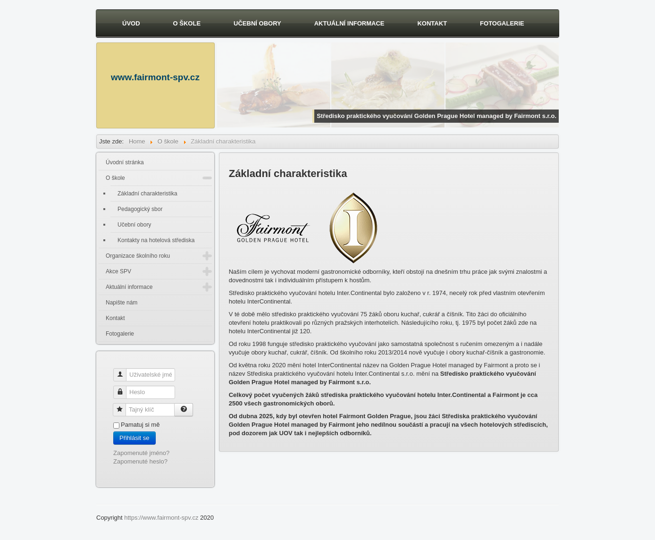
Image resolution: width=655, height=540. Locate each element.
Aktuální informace (349, 23)
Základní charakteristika (147, 193)
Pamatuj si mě (140, 424)
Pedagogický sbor (140, 209)
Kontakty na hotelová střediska (156, 240)
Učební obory (257, 23)
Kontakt (432, 23)
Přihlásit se (134, 437)
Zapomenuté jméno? (141, 452)
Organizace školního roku (138, 256)
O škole (187, 23)
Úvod (131, 23)
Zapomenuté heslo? (140, 461)
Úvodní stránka (125, 162)
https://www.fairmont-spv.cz (161, 517)
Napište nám (121, 302)
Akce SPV (118, 271)
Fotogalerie (502, 23)
